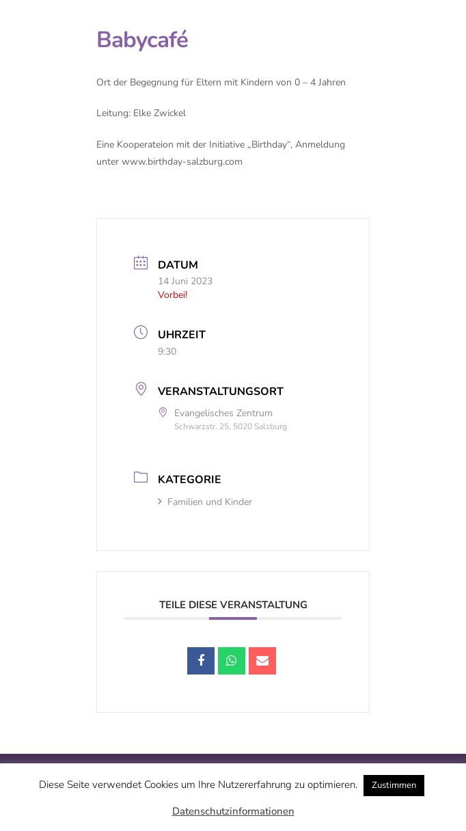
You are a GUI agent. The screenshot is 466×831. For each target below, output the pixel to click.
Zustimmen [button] (394, 785)
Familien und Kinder (205, 501)
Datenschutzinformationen (233, 811)
